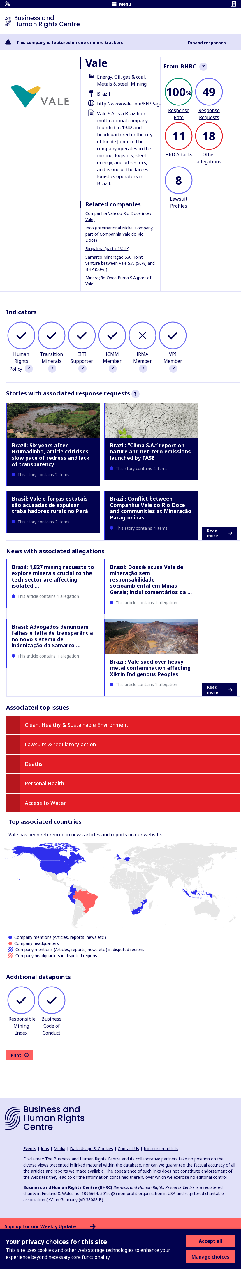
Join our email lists (161, 1148)
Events (29, 1148)
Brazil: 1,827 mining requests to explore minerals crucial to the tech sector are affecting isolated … (53, 576)
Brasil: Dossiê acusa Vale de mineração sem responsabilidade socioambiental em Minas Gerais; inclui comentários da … (151, 579)
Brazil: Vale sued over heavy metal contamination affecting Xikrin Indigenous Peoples (150, 668)
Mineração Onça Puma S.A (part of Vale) (118, 281)
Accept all (210, 1241)
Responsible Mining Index (22, 1026)
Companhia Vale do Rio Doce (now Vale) (118, 216)
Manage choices (210, 1257)
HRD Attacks (178, 154)
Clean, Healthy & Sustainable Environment (77, 724)
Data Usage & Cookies (91, 1148)
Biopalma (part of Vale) (107, 248)
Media (59, 1148)
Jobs (45, 1148)
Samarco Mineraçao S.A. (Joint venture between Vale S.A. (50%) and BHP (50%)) (120, 263)
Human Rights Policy (19, 361)
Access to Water (45, 802)
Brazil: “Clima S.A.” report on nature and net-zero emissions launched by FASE (150, 451)
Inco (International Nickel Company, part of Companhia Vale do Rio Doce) (119, 234)
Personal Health (44, 783)
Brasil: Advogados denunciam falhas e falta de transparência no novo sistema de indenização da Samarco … (52, 636)
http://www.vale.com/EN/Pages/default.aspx (145, 103)
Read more (219, 533)
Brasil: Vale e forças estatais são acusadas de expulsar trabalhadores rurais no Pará (50, 505)
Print (20, 1055)
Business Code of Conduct (51, 1026)
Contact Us (128, 1148)
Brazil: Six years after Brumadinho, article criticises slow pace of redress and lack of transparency (50, 455)
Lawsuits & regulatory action (60, 744)
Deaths (34, 763)
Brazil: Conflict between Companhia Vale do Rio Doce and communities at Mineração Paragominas (150, 508)
